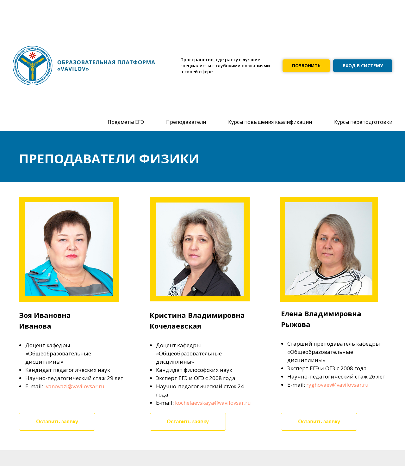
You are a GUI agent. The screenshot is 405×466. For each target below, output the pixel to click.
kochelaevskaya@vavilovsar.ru (213, 402)
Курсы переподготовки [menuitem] (363, 121)
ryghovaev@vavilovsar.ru (337, 384)
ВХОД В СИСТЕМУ (363, 66)
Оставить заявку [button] (57, 421)
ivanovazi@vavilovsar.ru (74, 386)
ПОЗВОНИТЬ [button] (306, 66)
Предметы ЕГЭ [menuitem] (126, 121)
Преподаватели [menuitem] (186, 121)
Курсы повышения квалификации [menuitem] (270, 121)
